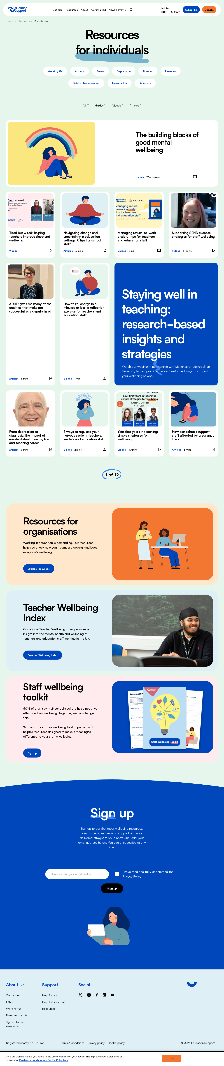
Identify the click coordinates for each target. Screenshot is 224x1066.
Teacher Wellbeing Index (43, 655)
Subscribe (191, 9)
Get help (58, 9)
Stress (100, 71)
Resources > (25, 21)
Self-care (145, 83)
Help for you (50, 995)
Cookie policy (116, 1043)
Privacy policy (96, 1043)
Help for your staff (54, 1002)
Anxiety (79, 71)
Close (171, 1058)
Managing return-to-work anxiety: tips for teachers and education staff (137, 236)
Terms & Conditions (72, 1043)
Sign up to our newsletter (15, 1024)
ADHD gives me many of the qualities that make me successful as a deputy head (30, 307)
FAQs (9, 1002)
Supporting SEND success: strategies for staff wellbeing (193, 234)
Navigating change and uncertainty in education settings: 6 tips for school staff (82, 238)
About (84, 9)
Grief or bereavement (86, 83)
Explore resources (39, 568)
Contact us (13, 995)
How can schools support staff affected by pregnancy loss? (193, 435)
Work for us (13, 1008)
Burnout (148, 71)
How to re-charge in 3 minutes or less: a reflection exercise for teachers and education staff (83, 309)
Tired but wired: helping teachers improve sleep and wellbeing (29, 236)
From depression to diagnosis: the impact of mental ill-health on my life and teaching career (29, 437)
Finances (170, 71)
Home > (12, 21)
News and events (16, 1015)
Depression (124, 71)
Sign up (32, 753)
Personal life (119, 83)
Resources (72, 9)
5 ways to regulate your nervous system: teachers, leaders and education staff (84, 435)
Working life (55, 71)
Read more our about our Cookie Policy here (43, 1060)
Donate (209, 9)
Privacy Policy (132, 876)
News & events (117, 9)
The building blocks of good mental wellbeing (167, 142)
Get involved (98, 9)
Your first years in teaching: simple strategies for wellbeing (138, 435)
